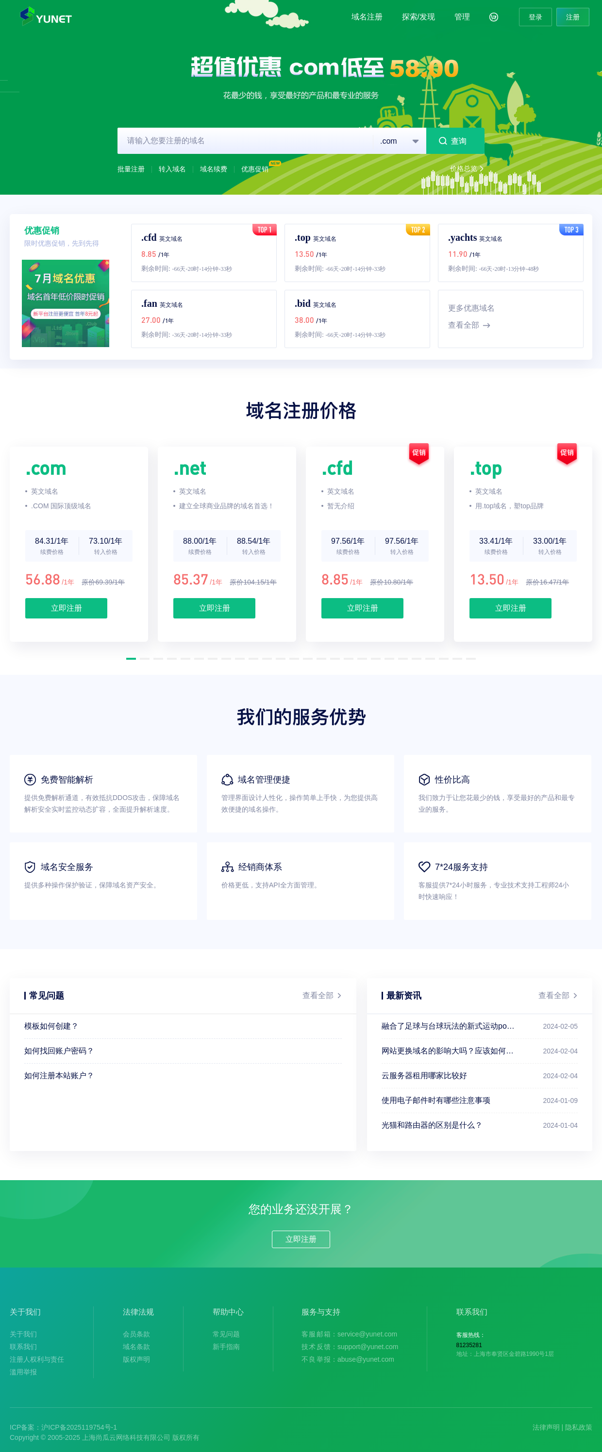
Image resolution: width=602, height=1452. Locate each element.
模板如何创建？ (51, 1026)
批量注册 (131, 169)
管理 (462, 17)
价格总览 (467, 169)
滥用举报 (23, 1372)
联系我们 (23, 1347)
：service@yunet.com (349, 1334)
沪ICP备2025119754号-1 (79, 1427)
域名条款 (136, 1347)
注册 (573, 17)
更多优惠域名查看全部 (471, 318)
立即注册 (66, 608)
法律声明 (546, 1427)
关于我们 (23, 1334)
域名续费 (213, 169)
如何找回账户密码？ (59, 1051)
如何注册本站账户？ (59, 1075)
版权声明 (136, 1359)
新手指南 (226, 1347)
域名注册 (367, 17)
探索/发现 (418, 17)
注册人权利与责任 (37, 1359)
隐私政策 (578, 1427)
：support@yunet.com (350, 1347)
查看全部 (322, 995)
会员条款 (136, 1334)
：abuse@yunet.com (347, 1359)
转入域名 (172, 169)
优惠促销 (262, 169)
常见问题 (226, 1334)
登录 (535, 17)
